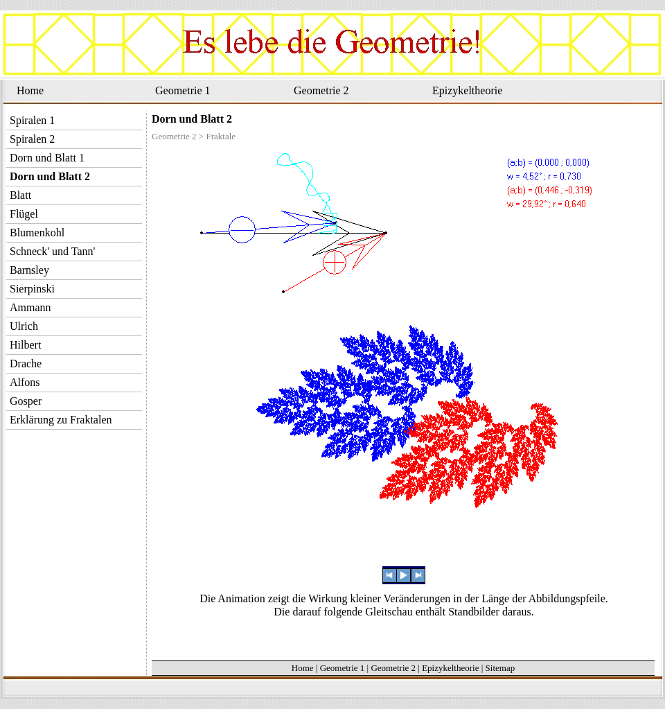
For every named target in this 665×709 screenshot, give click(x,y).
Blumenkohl (37, 232)
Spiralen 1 (32, 120)
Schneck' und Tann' (52, 251)
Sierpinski (32, 289)
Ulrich (24, 326)
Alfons (25, 382)
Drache (26, 363)
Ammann (30, 307)
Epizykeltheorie (467, 90)
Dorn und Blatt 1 (47, 158)
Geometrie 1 (183, 90)
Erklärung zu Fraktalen (61, 420)
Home (30, 90)
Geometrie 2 (321, 90)
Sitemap (500, 668)
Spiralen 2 (32, 139)
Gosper (26, 401)
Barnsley (29, 270)
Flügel (24, 214)
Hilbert (25, 345)
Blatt (20, 195)
